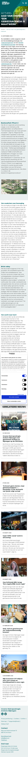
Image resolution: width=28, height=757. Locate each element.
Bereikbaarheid (6, 736)
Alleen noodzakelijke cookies (14, 401)
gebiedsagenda (6, 64)
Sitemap (4, 721)
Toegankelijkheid (13, 721)
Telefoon (4, 740)
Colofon (23, 718)
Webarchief (5, 724)
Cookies (16, 718)
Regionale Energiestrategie (10, 750)
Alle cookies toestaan (14, 397)
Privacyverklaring (6, 718)
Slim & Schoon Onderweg (9, 748)
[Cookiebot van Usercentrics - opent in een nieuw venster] (8, 354)
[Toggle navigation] (26, 3)
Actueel (3, 29)
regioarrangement (7, 42)
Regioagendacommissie (9, 746)
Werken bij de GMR (7, 752)
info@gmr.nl (5, 738)
